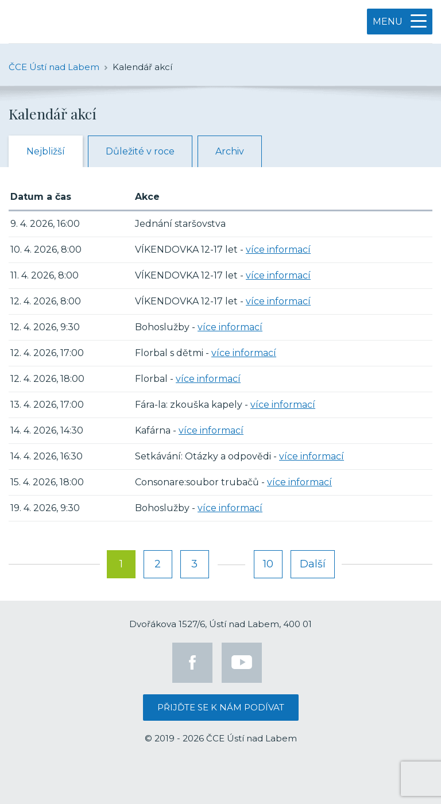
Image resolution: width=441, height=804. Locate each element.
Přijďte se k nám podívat (220, 707)
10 (268, 564)
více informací (278, 249)
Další (313, 564)
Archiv (229, 151)
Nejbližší (45, 151)
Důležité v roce (140, 151)
